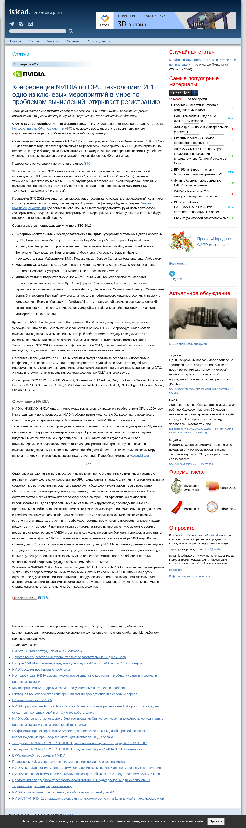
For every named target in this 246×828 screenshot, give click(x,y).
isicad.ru (216, 535)
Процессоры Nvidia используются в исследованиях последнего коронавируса (68, 761)
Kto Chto (173, 400)
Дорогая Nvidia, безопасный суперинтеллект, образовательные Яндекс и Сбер (69, 657)
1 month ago (206, 463)
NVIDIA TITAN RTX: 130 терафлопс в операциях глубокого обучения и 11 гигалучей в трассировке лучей (88, 798)
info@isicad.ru (213, 549)
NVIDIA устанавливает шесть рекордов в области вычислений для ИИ (63, 792)
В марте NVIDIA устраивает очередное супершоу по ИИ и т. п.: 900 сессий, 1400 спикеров (77, 663)
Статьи (34, 41)
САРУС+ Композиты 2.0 (183, 463)
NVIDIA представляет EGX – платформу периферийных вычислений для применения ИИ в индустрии (86, 768)
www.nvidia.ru (139, 456)
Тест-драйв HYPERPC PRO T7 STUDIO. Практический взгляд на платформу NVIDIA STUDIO (79, 743)
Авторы (52, 41)
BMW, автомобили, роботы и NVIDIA (38, 755)
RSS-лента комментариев (188, 344)
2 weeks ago (201, 432)
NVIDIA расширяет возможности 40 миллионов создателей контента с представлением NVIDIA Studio (86, 774)
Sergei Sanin (175, 355)
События (72, 41)
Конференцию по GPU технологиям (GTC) (43, 128)
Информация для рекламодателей (189, 576)
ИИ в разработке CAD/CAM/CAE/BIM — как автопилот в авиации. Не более (197, 207)
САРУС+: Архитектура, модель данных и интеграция (199, 388)
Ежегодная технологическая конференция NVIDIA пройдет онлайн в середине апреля (74, 694)
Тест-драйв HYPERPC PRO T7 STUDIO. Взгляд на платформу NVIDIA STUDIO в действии (78, 749)
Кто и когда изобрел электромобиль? (201, 218)
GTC (87, 163)
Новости (15, 41)
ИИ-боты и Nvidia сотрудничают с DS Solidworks (47, 651)
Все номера (177, 263)
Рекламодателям (99, 41)
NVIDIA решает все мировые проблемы (41, 669)
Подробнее (175, 569)
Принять (216, 821)
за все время (197, 99)
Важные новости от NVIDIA (32, 700)
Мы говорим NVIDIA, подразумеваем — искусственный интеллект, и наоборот (68, 688)
